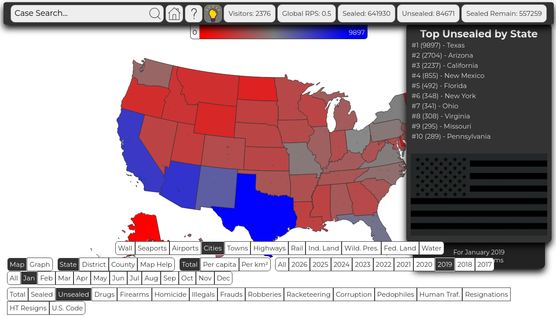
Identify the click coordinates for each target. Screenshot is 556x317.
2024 (342, 264)
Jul (135, 278)
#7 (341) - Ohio (435, 106)
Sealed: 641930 (366, 13)
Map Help (156, 264)
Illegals (203, 294)
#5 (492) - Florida (439, 85)
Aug (151, 278)
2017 (485, 264)
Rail (297, 248)
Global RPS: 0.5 (306, 13)
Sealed (42, 294)
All (282, 264)
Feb (46, 278)
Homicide (171, 294)
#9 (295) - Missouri (441, 126)
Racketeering (309, 294)
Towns (237, 248)
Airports (185, 248)
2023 (362, 264)
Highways (269, 248)
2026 (299, 264)
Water (432, 248)
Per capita (219, 264)
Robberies (264, 294)
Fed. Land (400, 248)
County (123, 264)
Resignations (486, 294)
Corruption (354, 294)
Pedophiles (395, 294)
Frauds (231, 294)
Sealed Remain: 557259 (504, 13)
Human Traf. (440, 294)
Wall (125, 248)
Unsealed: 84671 (428, 13)
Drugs (104, 294)
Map (17, 264)
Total (190, 264)
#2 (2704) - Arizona (442, 55)
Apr (82, 278)
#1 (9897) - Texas (438, 45)
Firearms (134, 294)
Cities (213, 248)
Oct (187, 278)
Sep (169, 278)
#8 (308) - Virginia (441, 116)
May (100, 278)
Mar (64, 278)
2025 (320, 264)
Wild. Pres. (361, 248)
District (94, 264)
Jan (29, 278)
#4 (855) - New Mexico (448, 75)
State (68, 264)
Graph (39, 264)
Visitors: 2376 (249, 13)
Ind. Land (323, 248)
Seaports (152, 248)
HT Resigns (28, 308)
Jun (118, 278)
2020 (424, 264)
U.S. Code (67, 308)
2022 (383, 264)
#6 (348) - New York (444, 96)
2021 (404, 264)
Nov (205, 278)
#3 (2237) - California (445, 65)
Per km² (255, 264)
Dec (223, 278)
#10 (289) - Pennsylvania (451, 136)
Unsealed (73, 294)
